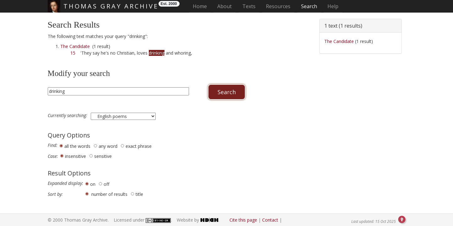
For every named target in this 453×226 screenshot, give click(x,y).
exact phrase (139, 146)
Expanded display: (65, 183)
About (224, 6)
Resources (278, 6)
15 (72, 53)
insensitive (75, 156)
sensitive (103, 156)
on (92, 184)
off (106, 184)
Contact (270, 220)
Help (332, 6)
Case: (53, 156)
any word (108, 146)
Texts (249, 6)
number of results (109, 194)
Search (309, 6)
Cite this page (243, 220)
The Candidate (75, 46)
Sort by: (55, 194)
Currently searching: (68, 115)
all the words (77, 146)
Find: (52, 145)
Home (202, 6)
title (139, 194)
